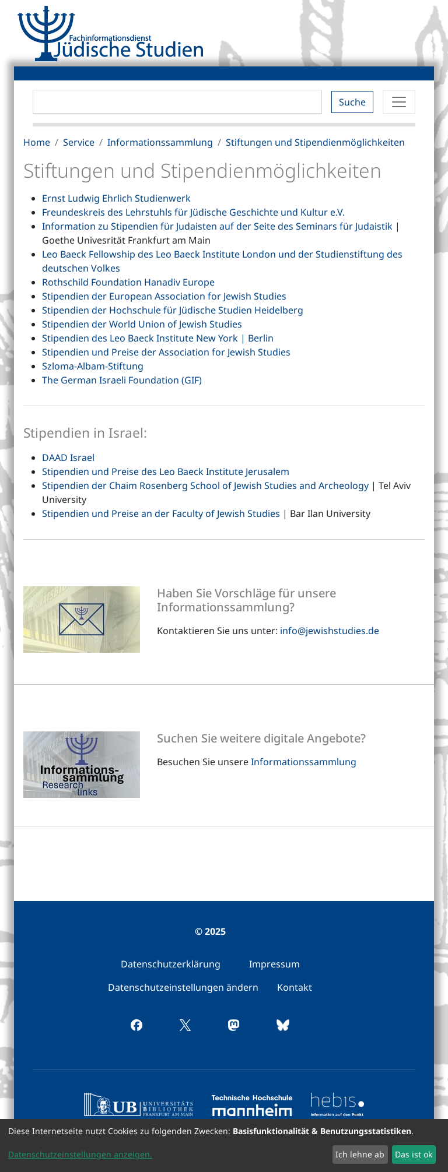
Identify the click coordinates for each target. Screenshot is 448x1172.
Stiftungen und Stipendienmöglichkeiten (315, 142)
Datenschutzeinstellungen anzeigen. (80, 1154)
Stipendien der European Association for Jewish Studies (164, 296)
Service (78, 142)
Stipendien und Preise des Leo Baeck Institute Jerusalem (165, 471)
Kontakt (294, 987)
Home (36, 142)
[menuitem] (170, 964)
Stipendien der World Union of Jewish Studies (142, 324)
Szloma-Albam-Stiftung (93, 366)
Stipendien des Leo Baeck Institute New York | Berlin (158, 338)
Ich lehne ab (359, 1154)
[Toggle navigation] (399, 102)
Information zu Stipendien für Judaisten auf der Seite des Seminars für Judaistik (217, 226)
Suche (352, 102)
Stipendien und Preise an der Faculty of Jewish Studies (161, 513)
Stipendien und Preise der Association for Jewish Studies (166, 352)
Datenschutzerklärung (170, 964)
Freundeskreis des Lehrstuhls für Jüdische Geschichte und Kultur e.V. (193, 212)
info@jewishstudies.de (329, 630)
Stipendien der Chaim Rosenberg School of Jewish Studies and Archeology (205, 485)
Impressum (274, 964)
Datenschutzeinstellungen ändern (183, 987)
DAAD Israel (68, 457)
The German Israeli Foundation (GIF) (122, 380)
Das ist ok (413, 1154)
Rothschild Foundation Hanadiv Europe (128, 282)
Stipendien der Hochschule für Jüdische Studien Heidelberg (172, 310)
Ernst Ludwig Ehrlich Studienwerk (116, 198)
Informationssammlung (160, 142)
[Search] (177, 102)
